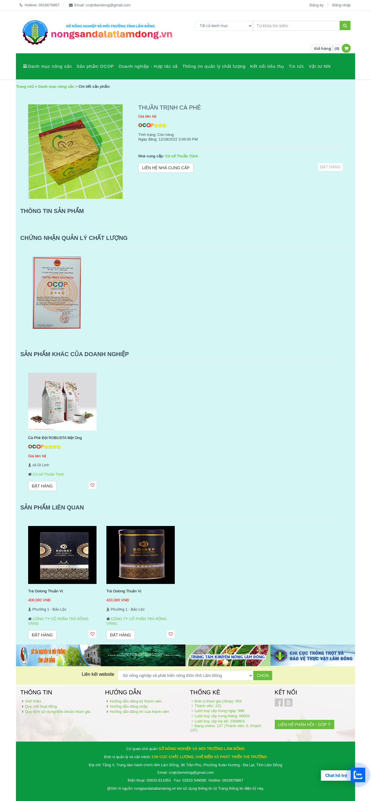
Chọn (263, 675)
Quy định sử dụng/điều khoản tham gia (57, 711)
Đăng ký (316, 5)
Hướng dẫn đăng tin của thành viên (139, 711)
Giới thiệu (33, 701)
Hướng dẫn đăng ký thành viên (136, 701)
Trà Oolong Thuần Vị (45, 591)
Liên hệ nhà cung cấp (166, 167)
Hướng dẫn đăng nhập (129, 706)
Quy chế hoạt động (41, 706)
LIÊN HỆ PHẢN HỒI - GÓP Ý (304, 724)
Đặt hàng (330, 167)
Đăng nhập (341, 5)
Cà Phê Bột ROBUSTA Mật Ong (55, 438)
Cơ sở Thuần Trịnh (181, 156)
